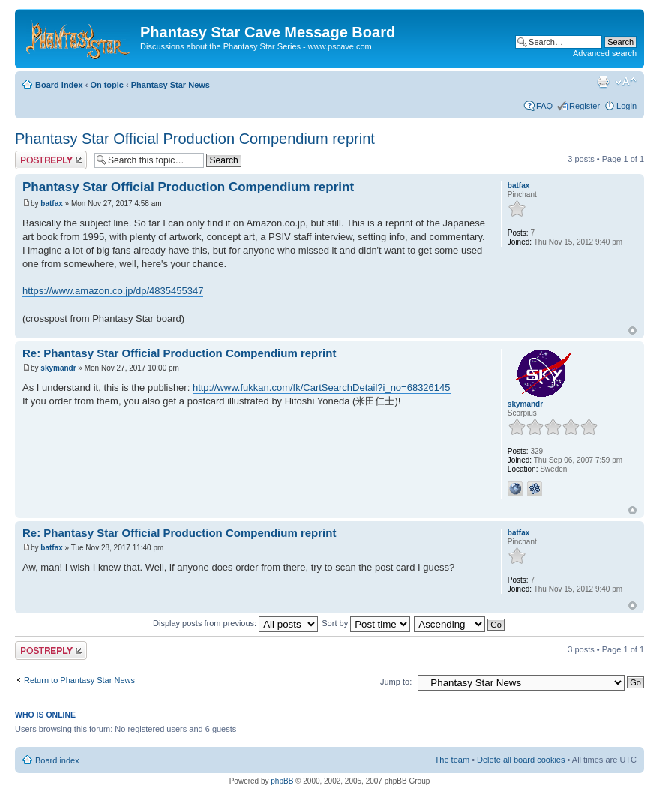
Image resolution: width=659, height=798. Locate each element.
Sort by (366, 623)
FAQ (544, 105)
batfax (51, 204)
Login (626, 105)
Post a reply (51, 160)
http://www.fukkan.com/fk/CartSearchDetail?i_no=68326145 (322, 387)
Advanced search (605, 53)
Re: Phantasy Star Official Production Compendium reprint (179, 352)
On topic (107, 84)
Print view (603, 81)
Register (584, 105)
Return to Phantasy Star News (79, 680)
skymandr (58, 368)
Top (632, 330)
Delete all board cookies (521, 759)
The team (452, 759)
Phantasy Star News (170, 84)
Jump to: (396, 681)
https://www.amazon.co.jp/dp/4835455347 (112, 290)
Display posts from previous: (235, 623)
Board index (59, 84)
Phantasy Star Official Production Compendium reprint (195, 138)
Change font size (626, 81)
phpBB (282, 781)
